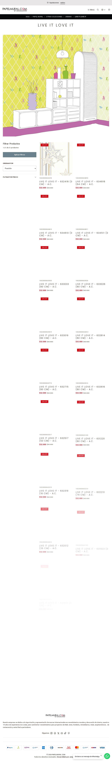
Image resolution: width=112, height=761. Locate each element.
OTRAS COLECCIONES (54, 17)
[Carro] (109, 10)
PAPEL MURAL (38, 17)
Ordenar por (8, 163)
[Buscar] (97, 10)
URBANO (68, 17)
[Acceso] (103, 10)
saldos (62, 3)
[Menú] (91, 10)
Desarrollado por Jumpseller (67, 757)
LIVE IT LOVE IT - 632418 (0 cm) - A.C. (55, 194)
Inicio (28, 17)
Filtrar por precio (19, 177)
